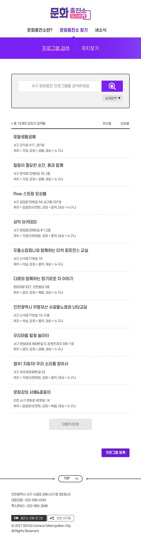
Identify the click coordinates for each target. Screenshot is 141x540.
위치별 (107, 124)
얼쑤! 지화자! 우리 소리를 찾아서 (40, 364)
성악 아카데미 (25, 222)
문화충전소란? (39, 30)
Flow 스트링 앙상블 (30, 194)
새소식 (100, 30)
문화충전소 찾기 (74, 30)
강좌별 (125, 124)
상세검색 (110, 98)
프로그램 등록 (115, 453)
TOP (67, 478)
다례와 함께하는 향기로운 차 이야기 (43, 279)
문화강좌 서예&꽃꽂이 (32, 392)
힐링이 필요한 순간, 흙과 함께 (38, 165)
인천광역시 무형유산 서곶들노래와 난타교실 (50, 307)
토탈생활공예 (24, 137)
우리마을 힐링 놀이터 (31, 335)
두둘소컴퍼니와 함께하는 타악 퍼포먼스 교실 (50, 250)
